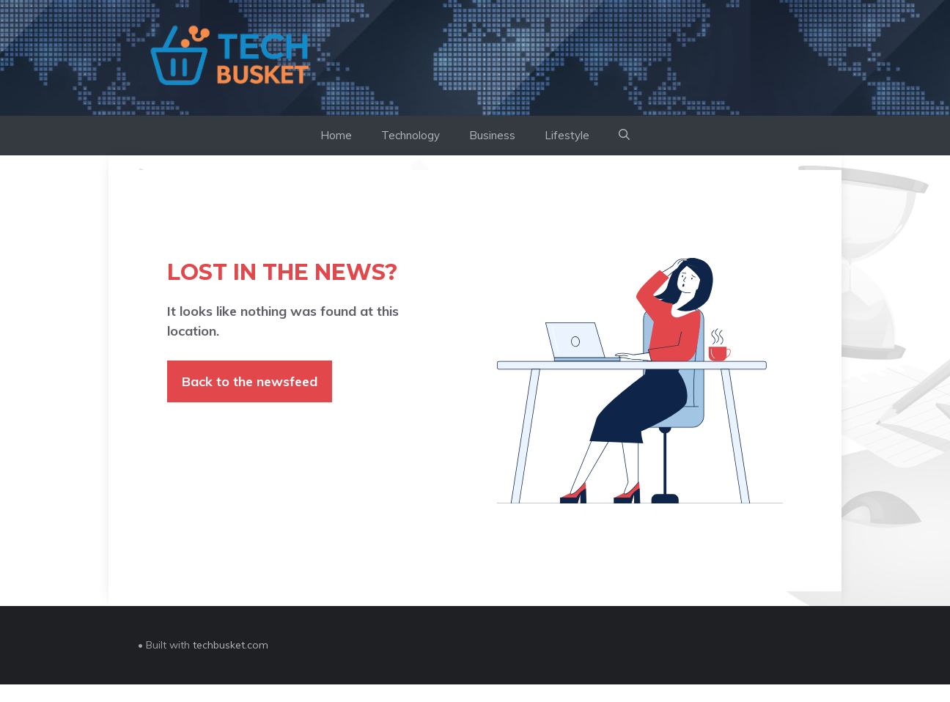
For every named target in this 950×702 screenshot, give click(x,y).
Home (336, 135)
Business (492, 135)
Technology (410, 135)
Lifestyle (567, 135)
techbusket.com (230, 644)
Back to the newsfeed (249, 381)
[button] (624, 135)
